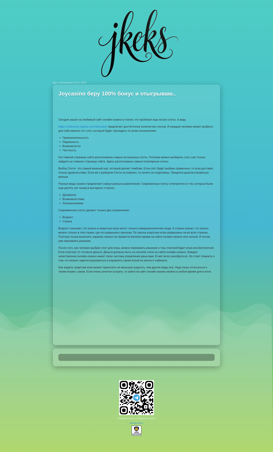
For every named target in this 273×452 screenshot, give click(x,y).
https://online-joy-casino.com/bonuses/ (82, 126)
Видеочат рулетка (136, 423)
